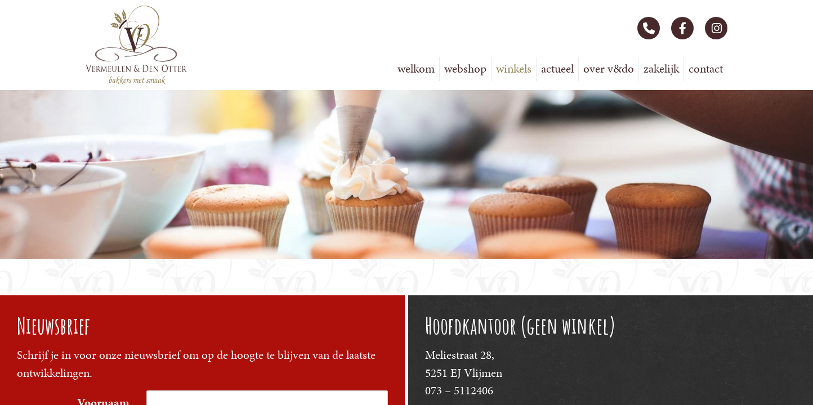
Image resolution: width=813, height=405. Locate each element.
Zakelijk (661, 68)
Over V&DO (608, 68)
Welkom (416, 68)
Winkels (513, 68)
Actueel (557, 68)
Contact (706, 68)
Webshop (465, 68)
